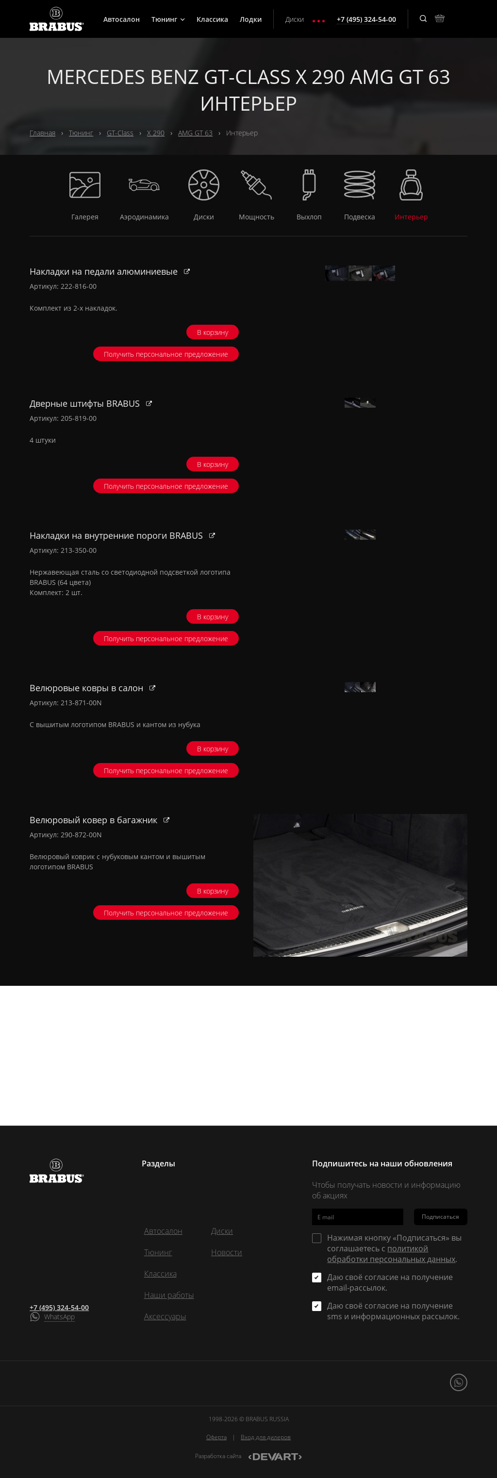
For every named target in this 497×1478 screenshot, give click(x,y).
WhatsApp (59, 1316)
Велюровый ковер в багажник (95, 959)
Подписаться (440, 1216)
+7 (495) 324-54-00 (59, 1307)
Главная (42, 132)
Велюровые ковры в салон (88, 787)
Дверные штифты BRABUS (86, 443)
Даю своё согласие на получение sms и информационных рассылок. (393, 1311)
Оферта (216, 1437)
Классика (212, 19)
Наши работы (169, 1295)
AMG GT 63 (195, 132)
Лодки (251, 19)
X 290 (156, 132)
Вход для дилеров (266, 1437)
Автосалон (121, 19)
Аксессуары (165, 1316)
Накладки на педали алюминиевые (105, 271)
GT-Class (120, 132)
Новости (226, 1252)
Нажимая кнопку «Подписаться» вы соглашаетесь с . (394, 1248)
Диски (294, 19)
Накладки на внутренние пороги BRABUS (117, 615)
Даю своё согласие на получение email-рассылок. (390, 1282)
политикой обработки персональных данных (391, 1253)
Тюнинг (168, 19)
